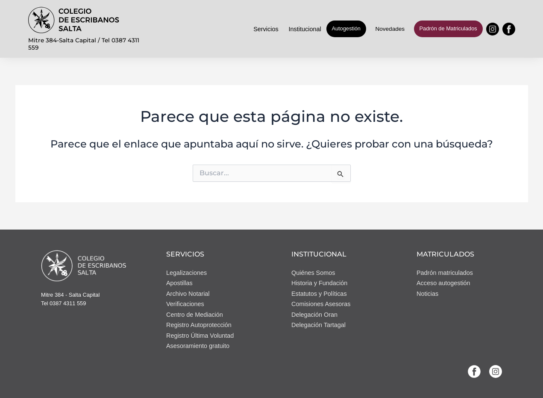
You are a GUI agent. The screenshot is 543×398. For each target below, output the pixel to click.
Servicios (265, 29)
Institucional (305, 29)
